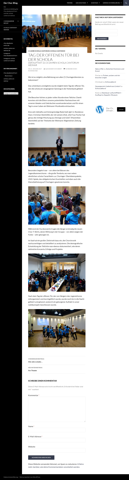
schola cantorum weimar (10, 28)
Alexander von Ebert (53, 69)
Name (31, 426)
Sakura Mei (99, 69)
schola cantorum (57, 51)
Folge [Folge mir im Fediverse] (121, 109)
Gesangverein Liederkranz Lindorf (107, 86)
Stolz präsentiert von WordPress (30, 477)
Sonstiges (94, 3)
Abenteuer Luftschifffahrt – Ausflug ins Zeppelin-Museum (108, 94)
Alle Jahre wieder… (56, 360)
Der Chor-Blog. (11, 3)
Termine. (70, 3)
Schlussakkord (110, 82)
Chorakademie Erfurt (9, 22)
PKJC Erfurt (8, 76)
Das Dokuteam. (81, 3)
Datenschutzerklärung (111, 3)
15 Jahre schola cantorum (39, 51)
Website (31, 446)
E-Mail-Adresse (35, 436)
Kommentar (33, 395)
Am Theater (56, 368)
